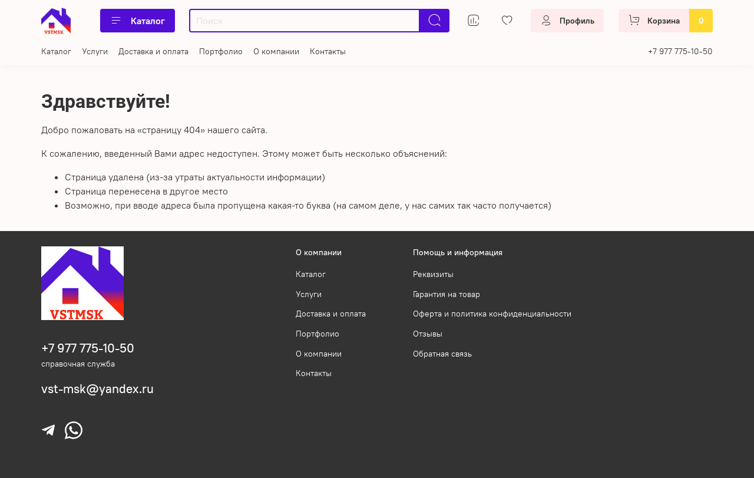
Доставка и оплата (153, 51)
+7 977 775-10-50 (680, 51)
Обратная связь (442, 353)
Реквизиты (433, 274)
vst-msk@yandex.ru (97, 389)
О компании (276, 51)
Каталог (137, 21)
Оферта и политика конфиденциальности (492, 313)
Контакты (328, 51)
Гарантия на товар (446, 294)
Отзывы (427, 333)
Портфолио (221, 51)
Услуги (95, 51)
